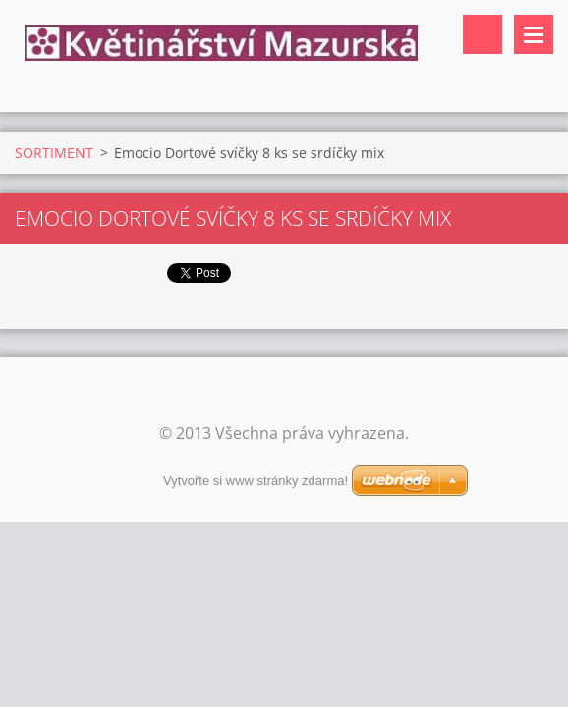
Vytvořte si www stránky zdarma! (255, 480)
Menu (533, 34)
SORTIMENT (54, 152)
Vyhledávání (482, 34)
